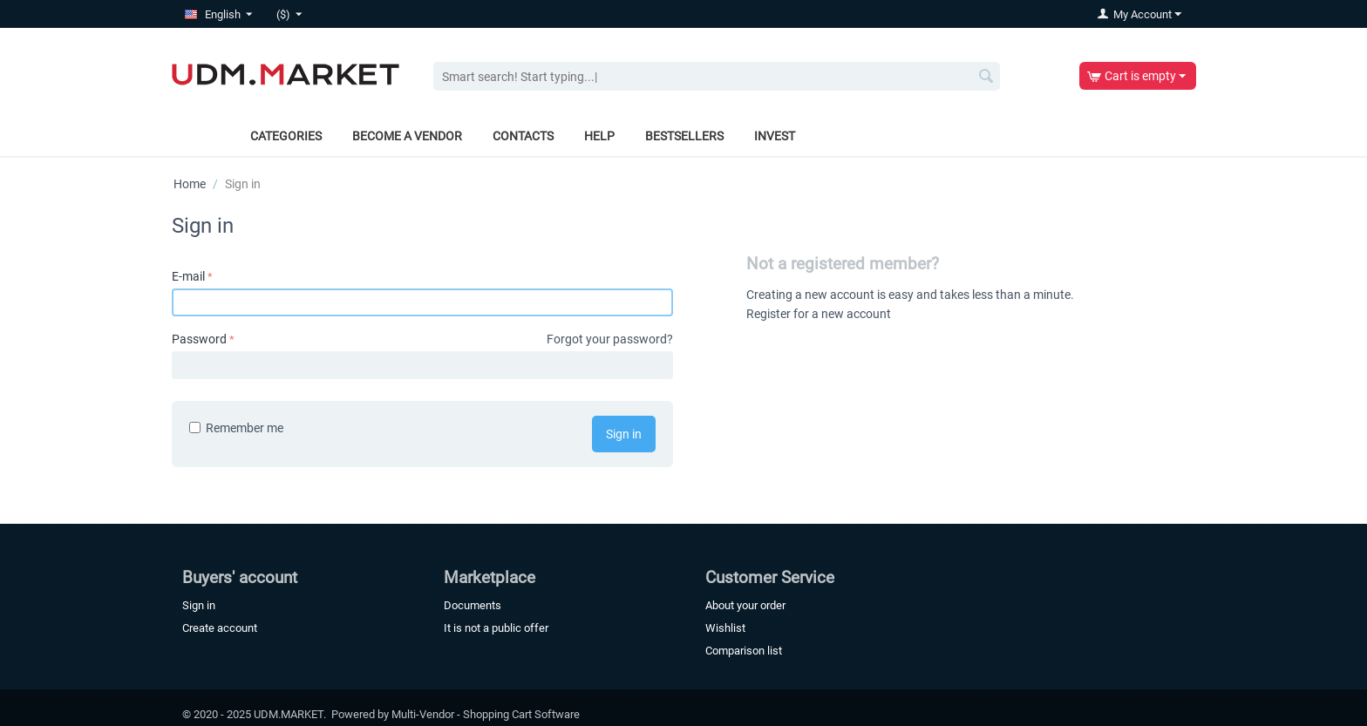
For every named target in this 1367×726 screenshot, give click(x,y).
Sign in (624, 434)
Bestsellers (684, 136)
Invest (774, 136)
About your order (745, 605)
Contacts (523, 136)
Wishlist (725, 627)
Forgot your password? (610, 339)
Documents (472, 605)
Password (199, 339)
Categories (286, 136)
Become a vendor (407, 136)
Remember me (236, 428)
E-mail (188, 276)
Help (599, 136)
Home (189, 184)
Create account (219, 627)
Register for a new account (818, 314)
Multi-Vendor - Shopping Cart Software (485, 714)
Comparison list (743, 650)
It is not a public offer (496, 627)
